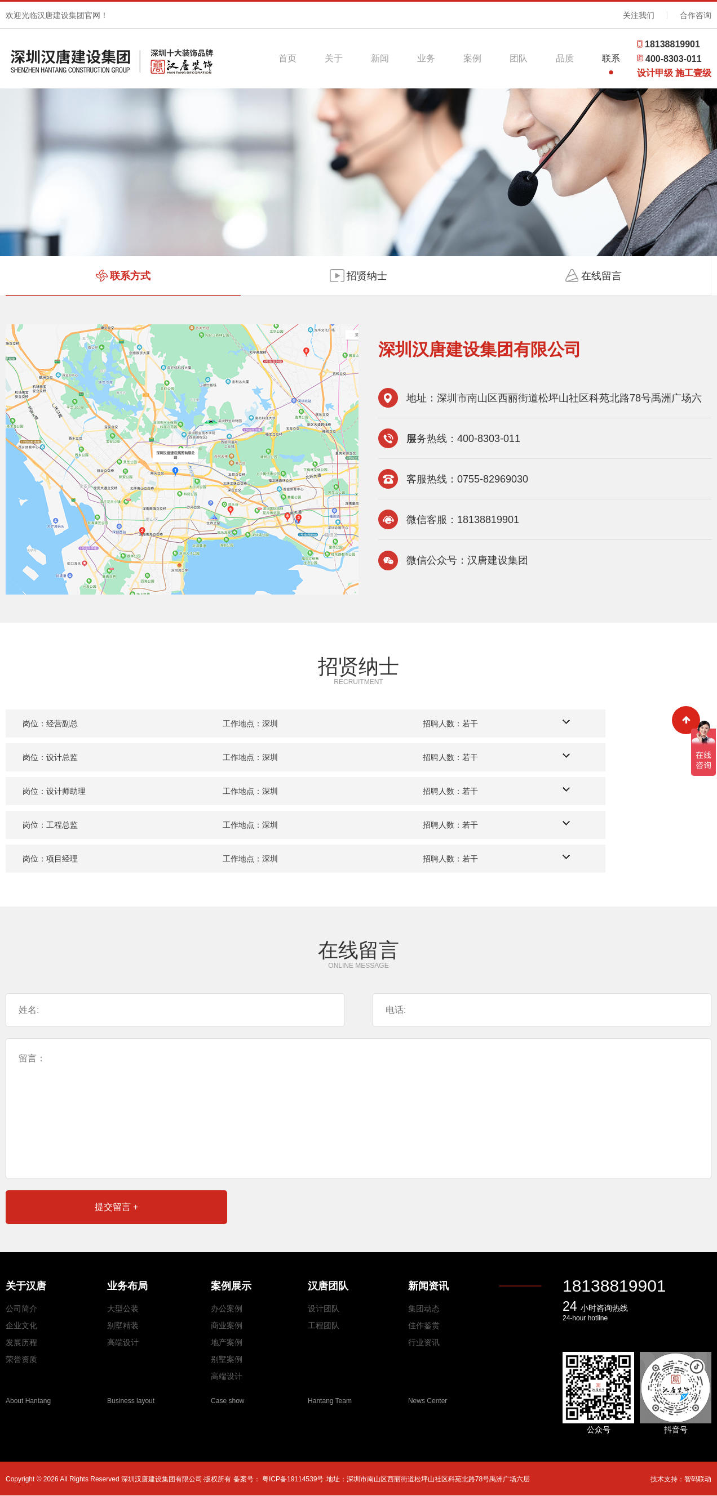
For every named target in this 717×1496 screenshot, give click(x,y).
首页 (287, 58)
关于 (334, 58)
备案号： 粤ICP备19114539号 (278, 1479)
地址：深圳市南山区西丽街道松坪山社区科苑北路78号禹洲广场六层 (428, 1479)
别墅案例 (226, 1359)
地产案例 (226, 1342)
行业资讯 (424, 1342)
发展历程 (21, 1342)
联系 (611, 58)
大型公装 (123, 1308)
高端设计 (123, 1342)
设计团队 (323, 1308)
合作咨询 (695, 15)
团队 (519, 58)
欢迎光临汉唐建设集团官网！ (57, 15)
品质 (565, 58)
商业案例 (226, 1325)
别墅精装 (123, 1325)
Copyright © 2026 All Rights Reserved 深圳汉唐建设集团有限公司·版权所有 (119, 1479)
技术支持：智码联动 (680, 1479)
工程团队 (323, 1325)
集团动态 (424, 1308)
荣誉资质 (21, 1359)
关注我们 (638, 15)
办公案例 (226, 1308)
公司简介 (21, 1308)
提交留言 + (117, 1207)
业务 (426, 58)
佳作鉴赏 (424, 1325)
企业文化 (21, 1325)
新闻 (380, 58)
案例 (472, 58)
